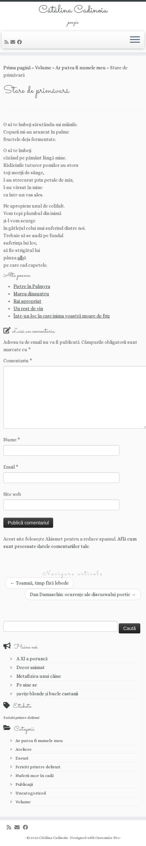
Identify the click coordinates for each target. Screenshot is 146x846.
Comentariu (17, 360)
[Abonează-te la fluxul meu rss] (7, 42)
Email (10, 467)
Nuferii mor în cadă (34, 775)
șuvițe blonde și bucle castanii (47, 693)
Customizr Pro (107, 838)
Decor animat (30, 667)
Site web (12, 494)
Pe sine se (26, 685)
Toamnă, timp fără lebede (39, 583)
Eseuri (21, 758)
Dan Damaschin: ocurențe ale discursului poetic (83, 594)
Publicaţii (24, 784)
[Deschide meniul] (135, 40)
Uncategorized (30, 793)
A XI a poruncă (31, 658)
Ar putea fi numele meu (81, 67)
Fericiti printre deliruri (37, 766)
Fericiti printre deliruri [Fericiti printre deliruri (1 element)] (21, 717)
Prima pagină (17, 67)
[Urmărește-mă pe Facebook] (20, 42)
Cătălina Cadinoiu (73, 10)
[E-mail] (13, 42)
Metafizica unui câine (38, 676)
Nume (11, 439)
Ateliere (23, 749)
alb (20, 257)
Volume (43, 67)
